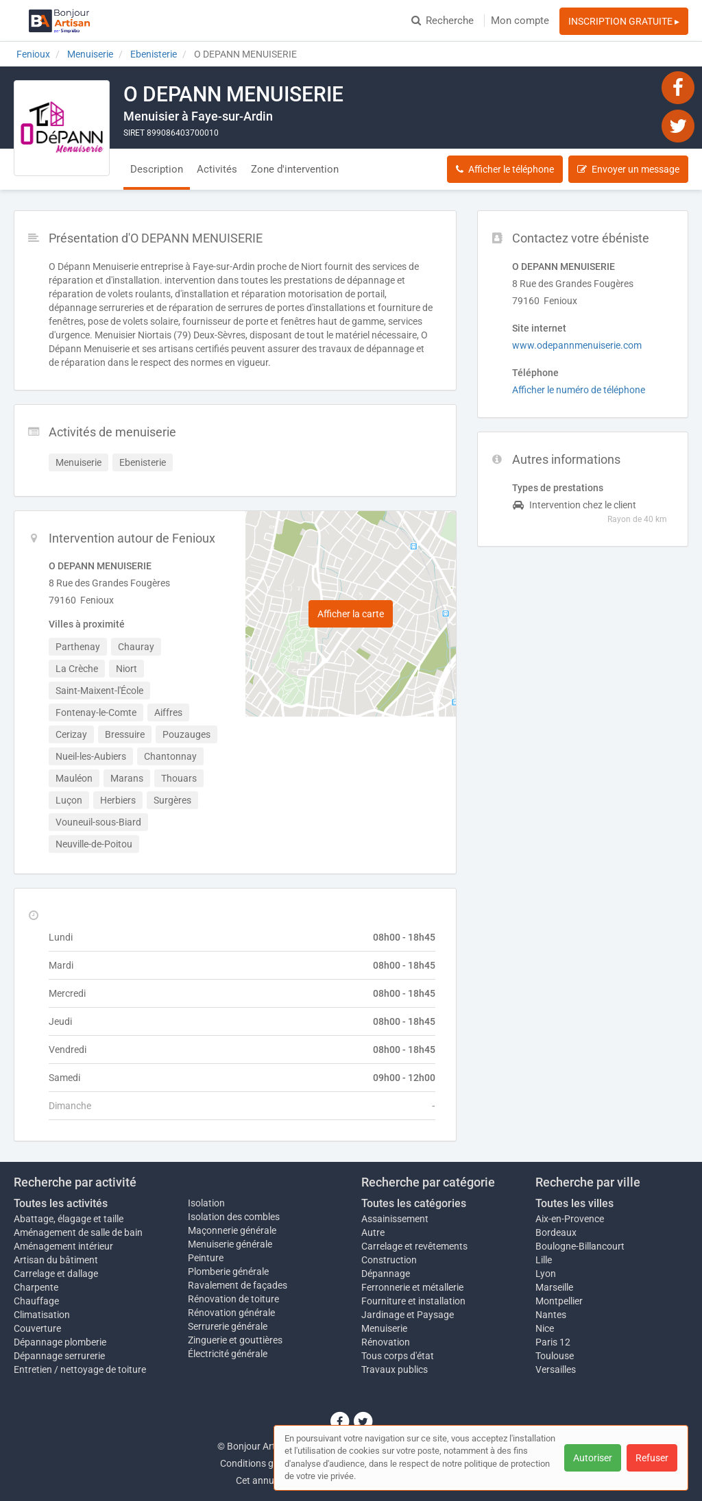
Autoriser (592, 1457)
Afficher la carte (350, 613)
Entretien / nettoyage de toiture (80, 1369)
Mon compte (520, 20)
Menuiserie (384, 1328)
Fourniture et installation (413, 1300)
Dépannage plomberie (60, 1342)
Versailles (555, 1369)
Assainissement (394, 1218)
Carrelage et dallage (56, 1273)
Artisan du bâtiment (56, 1259)
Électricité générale (227, 1353)
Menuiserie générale (230, 1244)
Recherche (442, 20)
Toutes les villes (574, 1203)
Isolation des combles (234, 1216)
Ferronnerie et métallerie (412, 1287)
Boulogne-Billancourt (580, 1246)
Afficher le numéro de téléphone (578, 389)
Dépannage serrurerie (59, 1355)
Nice (544, 1328)
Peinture (205, 1257)
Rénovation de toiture (233, 1298)
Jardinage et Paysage (407, 1314)
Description (156, 169)
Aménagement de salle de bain (78, 1232)
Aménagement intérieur (63, 1246)
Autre (373, 1232)
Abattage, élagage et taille (68, 1218)
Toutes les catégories (413, 1203)
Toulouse (554, 1355)
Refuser (652, 1457)
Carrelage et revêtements (414, 1246)
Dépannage (385, 1273)
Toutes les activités (61, 1203)
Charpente (36, 1287)
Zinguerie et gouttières (235, 1340)
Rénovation (385, 1342)
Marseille (554, 1287)
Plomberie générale (228, 1271)
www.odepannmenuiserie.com (577, 345)
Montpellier (559, 1300)
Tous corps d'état (397, 1355)
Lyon (545, 1273)
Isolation (206, 1203)
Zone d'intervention (295, 169)
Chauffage (36, 1300)
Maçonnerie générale (232, 1230)
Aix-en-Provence (569, 1218)
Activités (217, 169)
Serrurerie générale (227, 1326)
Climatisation (42, 1314)
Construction (389, 1259)
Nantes (550, 1314)
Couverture (37, 1328)
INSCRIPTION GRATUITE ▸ (623, 21)
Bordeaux (556, 1232)
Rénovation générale (231, 1312)
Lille (543, 1259)
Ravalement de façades (237, 1285)
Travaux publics (394, 1369)
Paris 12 (552, 1342)
